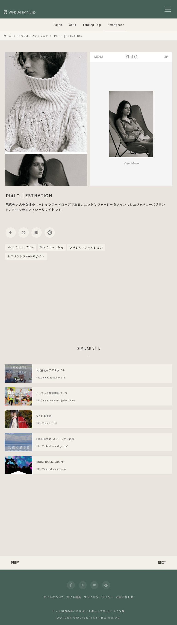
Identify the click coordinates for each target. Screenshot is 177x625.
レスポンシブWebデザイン (26, 256)
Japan (58, 25)
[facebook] (11, 232)
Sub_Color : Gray (52, 247)
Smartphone (116, 25)
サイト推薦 (74, 597)
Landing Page (92, 25)
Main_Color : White (21, 247)
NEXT (162, 562)
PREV (15, 562)
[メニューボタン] (168, 9)
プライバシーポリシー (98, 597)
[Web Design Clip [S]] (20, 12)
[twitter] (23, 232)
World (72, 25)
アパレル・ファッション (86, 247)
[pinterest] (49, 232)
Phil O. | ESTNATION (29, 195)
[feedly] (106, 585)
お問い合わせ (125, 597)
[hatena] (36, 232)
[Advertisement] (88, 302)
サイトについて (54, 597)
